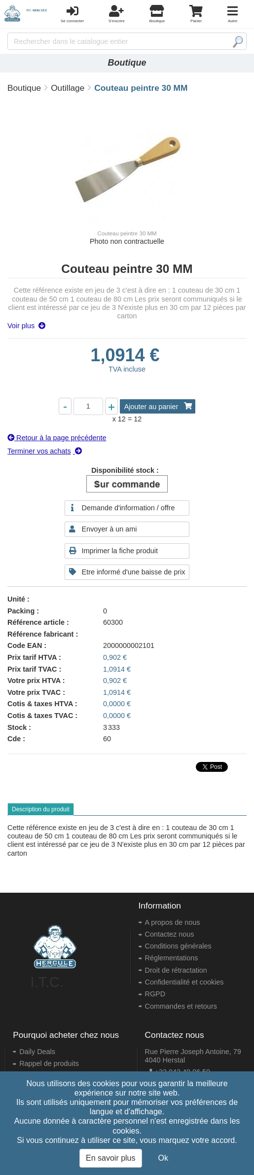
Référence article (36, 622)
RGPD (155, 994)
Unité (16, 599)
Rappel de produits (49, 1063)
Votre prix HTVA (34, 680)
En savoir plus (111, 1158)
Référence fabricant (40, 634)
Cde (14, 739)
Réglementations (171, 958)
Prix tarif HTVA (32, 657)
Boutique (24, 88)
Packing (21, 611)
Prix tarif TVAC (32, 669)
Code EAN (24, 645)
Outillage (67, 88)
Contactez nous (169, 934)
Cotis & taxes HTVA (40, 704)
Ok (163, 1158)
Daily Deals (37, 1052)
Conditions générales (178, 946)
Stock (17, 727)
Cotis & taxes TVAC (40, 716)
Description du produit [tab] (41, 809)
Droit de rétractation (176, 970)
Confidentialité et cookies (184, 982)
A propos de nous (172, 922)
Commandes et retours (181, 1006)
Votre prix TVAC (34, 692)
